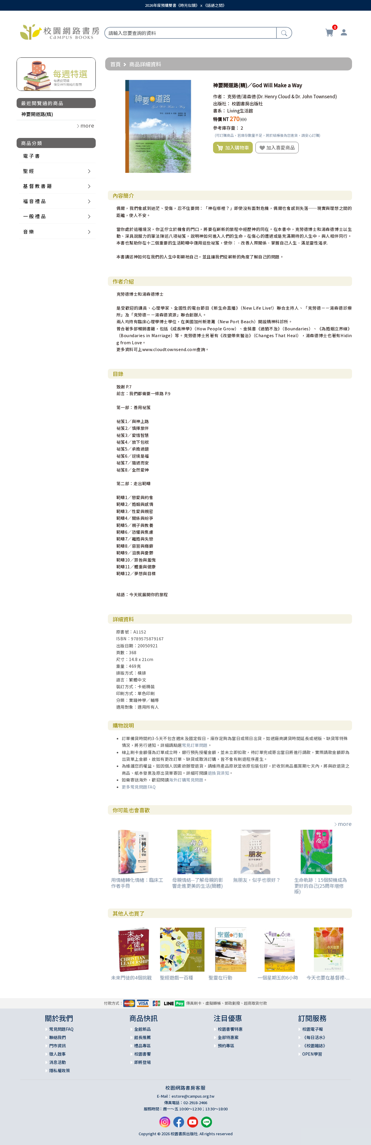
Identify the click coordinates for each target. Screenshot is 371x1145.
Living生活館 (240, 110)
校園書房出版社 (247, 103)
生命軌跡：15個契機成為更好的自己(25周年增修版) (320, 885)
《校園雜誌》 (314, 1045)
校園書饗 (142, 1054)
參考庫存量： (226, 128)
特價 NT (221, 119)
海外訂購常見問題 (186, 780)
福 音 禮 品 (34, 201)
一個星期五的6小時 (278, 977)
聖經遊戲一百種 (176, 977)
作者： (219, 96)
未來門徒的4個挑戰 (131, 977)
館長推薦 (142, 1037)
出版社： (222, 103)
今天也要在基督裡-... (328, 977)
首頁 (115, 64)
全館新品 (142, 1029)
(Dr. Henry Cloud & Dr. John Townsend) (297, 96)
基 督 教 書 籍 (37, 185)
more (342, 823)
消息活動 (57, 1062)
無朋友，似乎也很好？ (257, 879)
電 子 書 (31, 155)
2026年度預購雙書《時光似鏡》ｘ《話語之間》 (185, 5)
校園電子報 (312, 1029)
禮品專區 (142, 1045)
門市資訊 (57, 1045)
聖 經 (28, 170)
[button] (199, 85)
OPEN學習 (312, 1054)
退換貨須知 (218, 773)
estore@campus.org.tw (193, 1096)
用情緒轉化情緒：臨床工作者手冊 (137, 882)
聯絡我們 (57, 1037)
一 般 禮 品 (34, 216)
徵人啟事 (57, 1054)
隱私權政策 (59, 1070)
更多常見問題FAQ (139, 787)
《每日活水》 (314, 1037)
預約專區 (226, 1045)
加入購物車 (233, 148)
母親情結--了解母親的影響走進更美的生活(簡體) (197, 882)
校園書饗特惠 (230, 1029)
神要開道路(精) (37, 114)
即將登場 (142, 1062)
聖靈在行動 (220, 977)
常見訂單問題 (195, 745)
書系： (219, 110)
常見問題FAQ (61, 1029)
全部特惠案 (228, 1037)
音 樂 (28, 231)
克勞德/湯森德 (241, 96)
